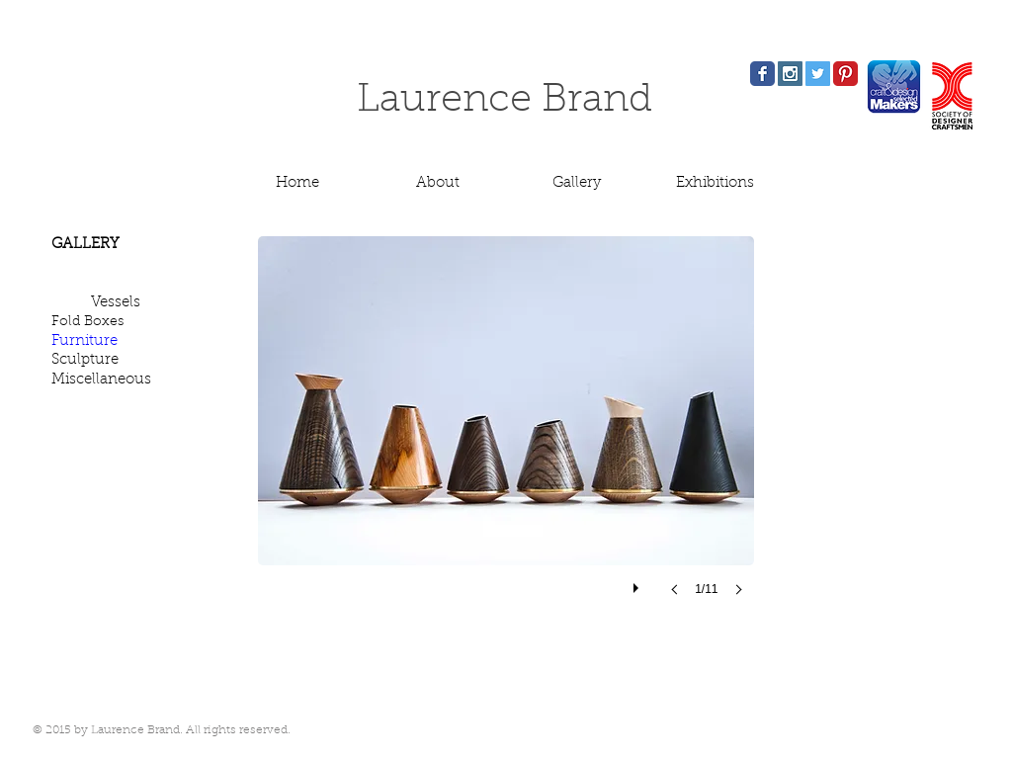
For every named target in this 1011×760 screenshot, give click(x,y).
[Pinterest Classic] (845, 73)
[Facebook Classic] (762, 73)
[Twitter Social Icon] (817, 73)
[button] (506, 435)
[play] (638, 583)
